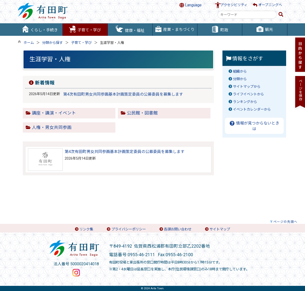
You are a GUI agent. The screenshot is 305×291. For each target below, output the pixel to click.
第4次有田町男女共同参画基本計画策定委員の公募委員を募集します (123, 94)
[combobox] (247, 14)
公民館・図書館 (142, 113)
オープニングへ (267, 5)
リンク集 (86, 229)
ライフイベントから (248, 94)
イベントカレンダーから (252, 109)
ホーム (29, 43)
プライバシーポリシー (128, 229)
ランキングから (245, 102)
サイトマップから (246, 87)
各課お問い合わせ (177, 229)
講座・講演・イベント (54, 113)
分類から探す (52, 43)
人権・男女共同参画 (52, 127)
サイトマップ (219, 229)
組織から (240, 71)
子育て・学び (81, 43)
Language (190, 5)
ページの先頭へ (285, 222)
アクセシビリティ (233, 5)
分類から (240, 79)
